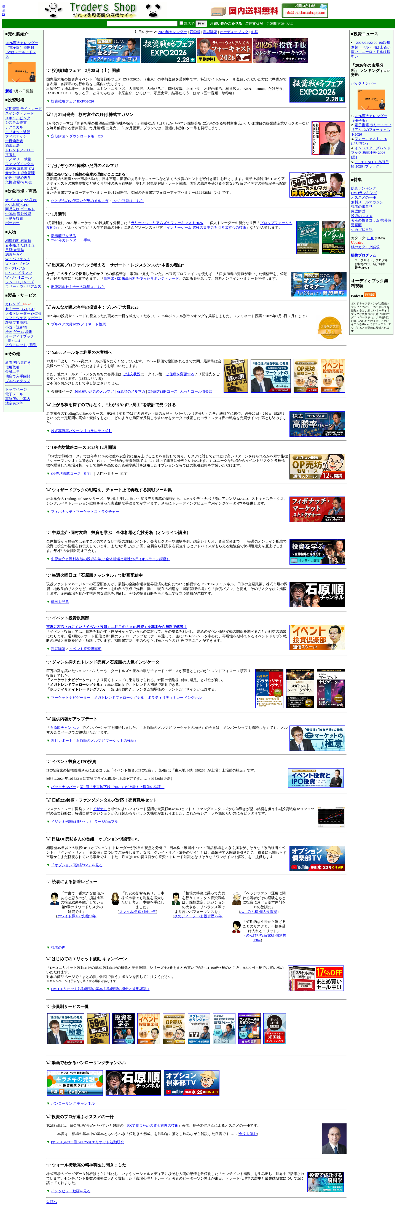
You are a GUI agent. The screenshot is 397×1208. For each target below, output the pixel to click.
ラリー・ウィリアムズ (23, 286)
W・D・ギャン (17, 263)
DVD (24, 309)
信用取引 (12, 367)
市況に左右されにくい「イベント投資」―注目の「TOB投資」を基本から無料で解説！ (116, 627)
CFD (25, 205)
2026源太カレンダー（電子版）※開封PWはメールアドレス (22, 63)
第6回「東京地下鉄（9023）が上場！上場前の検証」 (122, 787)
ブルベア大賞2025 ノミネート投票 (78, 324)
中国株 (10, 214)
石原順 (25, 241)
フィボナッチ (16, 136)
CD (32, 309)
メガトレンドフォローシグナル (119, 697)
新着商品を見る (63, 236)
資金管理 (27, 173)
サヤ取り (12, 173)
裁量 (27, 159)
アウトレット (16, 345)
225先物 (30, 200)
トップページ (16, 389)
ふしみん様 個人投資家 (258, 912)
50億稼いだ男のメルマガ (94, 391)
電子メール (14, 394)
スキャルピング (17, 118)
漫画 (8, 332)
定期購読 (20, 322)
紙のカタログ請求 (365, 247)
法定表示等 (14, 403)
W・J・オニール (18, 277)
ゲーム (18, 332)
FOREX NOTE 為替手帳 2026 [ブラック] (370, 164)
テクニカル (14, 127)
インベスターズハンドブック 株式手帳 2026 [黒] (370, 152)
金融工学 (12, 372)
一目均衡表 (14, 141)
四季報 (195, 32)
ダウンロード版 (81, 136)
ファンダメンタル (19, 164)
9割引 (32, 345)
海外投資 (24, 214)
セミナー (12, 309)
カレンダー (14, 304)
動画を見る (60, 602)
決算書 (22, 168)
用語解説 (358, 211)
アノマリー (14, 159)
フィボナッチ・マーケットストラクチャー (85, 511)
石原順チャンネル (64, 728)
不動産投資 (14, 218)
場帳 (28, 332)
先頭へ (51, 1202)
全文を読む (248, 1134)
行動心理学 (22, 178)
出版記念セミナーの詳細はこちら (78, 287)
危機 (8, 182)
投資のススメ (361, 216)
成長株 (10, 168)
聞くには (14, 340)
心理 (8, 178)
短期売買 (12, 109)
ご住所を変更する (180, 374)
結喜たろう (14, 254)
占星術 (18, 182)
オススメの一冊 (363, 197)
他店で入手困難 (17, 376)
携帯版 (3, 10)
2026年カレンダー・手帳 (71, 240)
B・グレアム (15, 268)
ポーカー (12, 223)
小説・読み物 (16, 327)
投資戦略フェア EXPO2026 (72, 101)
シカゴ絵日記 (361, 230)
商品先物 (12, 209)
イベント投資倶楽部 (85, 649)
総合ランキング (363, 188)
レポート (35, 318)
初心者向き (22, 362)
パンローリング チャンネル (73, 1103)
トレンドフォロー (19, 150)
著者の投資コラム (365, 220)
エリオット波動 (17, 132)
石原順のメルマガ (131, 391)
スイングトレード (19, 113)
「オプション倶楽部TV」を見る (77, 865)
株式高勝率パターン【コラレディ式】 (81, 431)
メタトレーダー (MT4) (23, 313)
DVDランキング (364, 193)
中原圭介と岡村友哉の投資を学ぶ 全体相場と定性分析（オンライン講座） (110, 559)
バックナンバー (63, 787)
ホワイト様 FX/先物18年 (76, 916)
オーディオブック (19, 336)
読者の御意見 (361, 206)
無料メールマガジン (367, 202)
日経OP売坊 (14, 250)
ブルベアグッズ (17, 381)
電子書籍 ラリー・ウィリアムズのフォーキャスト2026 (371, 129)
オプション (14, 200)
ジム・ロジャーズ (19, 282)
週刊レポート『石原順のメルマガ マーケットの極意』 (94, 740)
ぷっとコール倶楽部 (196, 391)
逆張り (10, 155)
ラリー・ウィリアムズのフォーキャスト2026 (167, 223)
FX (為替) (12, 205)
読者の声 (58, 947)
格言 (28, 182)
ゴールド (27, 209)
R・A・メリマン (18, 273)
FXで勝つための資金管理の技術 (152, 1125)
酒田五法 (12, 145)
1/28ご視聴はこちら (128, 201)
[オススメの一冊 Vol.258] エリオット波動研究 (87, 1142)
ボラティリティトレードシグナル (175, 697)
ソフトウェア (16, 318)
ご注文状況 (132, 374)
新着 (8, 91)
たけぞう (27, 245)
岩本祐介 (12, 245)
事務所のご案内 (17, 399)
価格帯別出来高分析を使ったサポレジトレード (141, 278)
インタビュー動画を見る (70, 1191)
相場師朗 (12, 241)
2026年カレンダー (172, 32)
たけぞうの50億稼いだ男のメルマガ (79, 201)
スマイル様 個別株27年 (137, 912)
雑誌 (8, 322)
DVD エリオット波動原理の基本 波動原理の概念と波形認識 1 (100, 989)
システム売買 (16, 122)
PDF (370, 238)
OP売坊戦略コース (163, 391)
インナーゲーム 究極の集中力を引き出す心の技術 (206, 227)
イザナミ (100, 809)
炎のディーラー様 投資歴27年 (198, 916)
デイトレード (31, 109)
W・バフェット (17, 259)
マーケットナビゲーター (70, 697)
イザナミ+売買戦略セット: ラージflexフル (84, 821)
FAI (31, 168)
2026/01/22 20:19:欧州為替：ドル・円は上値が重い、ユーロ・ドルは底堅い (370, 49)
